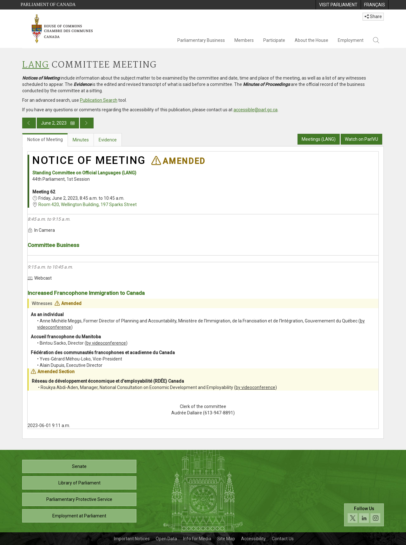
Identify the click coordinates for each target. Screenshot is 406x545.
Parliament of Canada (48, 4)
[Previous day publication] (29, 123)
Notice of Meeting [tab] (45, 139)
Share (373, 16)
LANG (35, 65)
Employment (350, 40)
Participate (274, 40)
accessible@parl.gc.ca (255, 109)
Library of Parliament (79, 482)
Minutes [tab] (81, 139)
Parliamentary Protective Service (79, 499)
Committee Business (53, 245)
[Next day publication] (87, 123)
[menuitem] (338, 5)
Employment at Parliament (79, 515)
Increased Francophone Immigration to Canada (86, 293)
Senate (79, 466)
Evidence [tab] (108, 139)
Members (244, 40)
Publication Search (98, 100)
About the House (311, 40)
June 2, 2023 (58, 123)
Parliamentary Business (201, 40)
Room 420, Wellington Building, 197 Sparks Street (87, 204)
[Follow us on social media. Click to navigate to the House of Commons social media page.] (364, 515)
